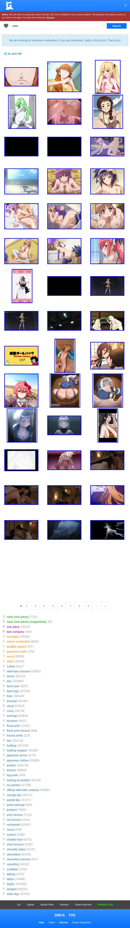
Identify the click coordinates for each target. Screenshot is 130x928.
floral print (13, 725)
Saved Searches (83, 904)
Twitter (51, 922)
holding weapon (17, 750)
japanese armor (17, 755)
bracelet (12, 701)
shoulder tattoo (16, 849)
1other (11, 666)
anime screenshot (18, 641)
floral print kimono (18, 730)
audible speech (17, 646)
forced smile (15, 735)
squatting (13, 864)
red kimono (14, 819)
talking (11, 874)
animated (13, 636)
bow (9, 696)
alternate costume (18, 671)
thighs (11, 884)
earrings (12, 715)
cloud (10, 706)
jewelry (11, 765)
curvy (10, 710)
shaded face (15, 839)
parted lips (13, 800)
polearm (12, 809)
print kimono (15, 814)
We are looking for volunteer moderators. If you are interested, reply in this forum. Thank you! (65, 40)
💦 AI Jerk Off (12, 53)
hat (9, 740)
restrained (13, 824)
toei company (15, 631)
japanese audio (17, 651)
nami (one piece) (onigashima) (27, 621)
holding (11, 745)
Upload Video (47, 904)
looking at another (18, 780)
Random (64, 904)
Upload (30, 904)
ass (9, 681)
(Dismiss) (50, 17)
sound (11, 656)
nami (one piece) (18, 616)
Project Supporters (81, 922)
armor (11, 676)
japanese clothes (18, 760)
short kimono (15, 844)
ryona (10, 829)
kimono (11, 770)
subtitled (12, 869)
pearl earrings (16, 804)
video (10, 661)
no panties (13, 785)
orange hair (14, 795)
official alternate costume (23, 790)
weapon (12, 889)
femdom (12, 720)
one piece (13, 626)
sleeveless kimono (19, 859)
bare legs (13, 691)
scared (11, 834)
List (19, 904)
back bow (13, 686)
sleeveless (14, 854)
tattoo (10, 879)
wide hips (13, 894)
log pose (12, 775)
